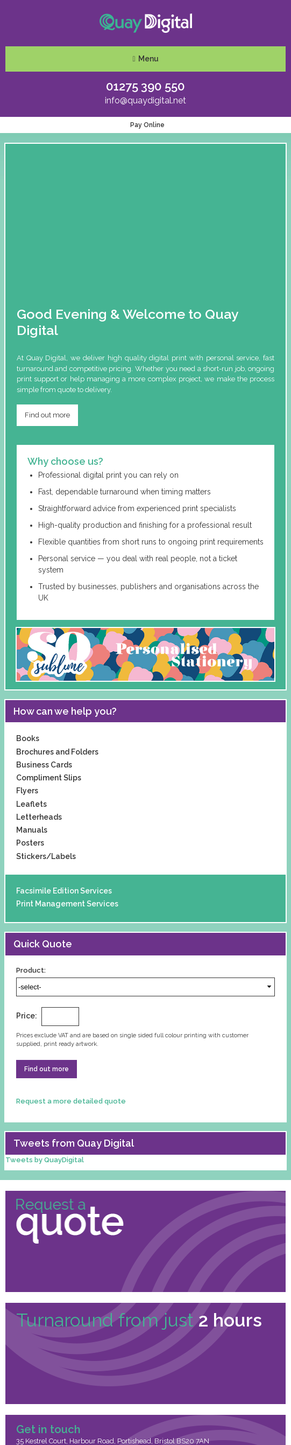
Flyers (27, 790)
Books (27, 738)
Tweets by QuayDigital (44, 1160)
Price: (26, 1015)
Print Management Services (67, 903)
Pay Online (146, 125)
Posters (30, 843)
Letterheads (39, 817)
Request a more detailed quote (72, 1101)
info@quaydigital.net (145, 100)
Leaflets (31, 804)
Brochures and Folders (57, 752)
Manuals (31, 830)
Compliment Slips (48, 777)
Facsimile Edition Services (64, 890)
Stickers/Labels (46, 856)
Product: (31, 970)
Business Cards (44, 764)
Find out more (47, 415)
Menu (148, 58)
